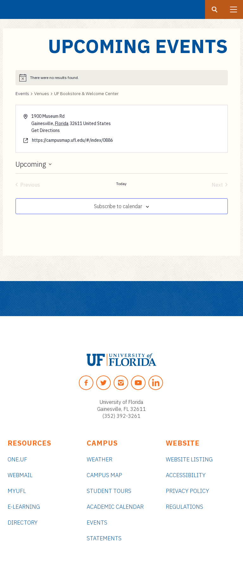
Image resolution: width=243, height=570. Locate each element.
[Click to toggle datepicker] (34, 164)
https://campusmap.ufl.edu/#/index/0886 (72, 140)
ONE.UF (17, 459)
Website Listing (189, 459)
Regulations (184, 506)
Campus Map (104, 475)
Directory (23, 522)
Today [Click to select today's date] (121, 183)
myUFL (17, 491)
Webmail (20, 475)
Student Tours (109, 491)
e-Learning (24, 506)
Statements (104, 538)
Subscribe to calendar (118, 206)
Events (22, 93)
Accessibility (186, 475)
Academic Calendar (115, 506)
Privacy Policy (187, 491)
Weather (99, 459)
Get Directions (45, 130)
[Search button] (214, 9)
